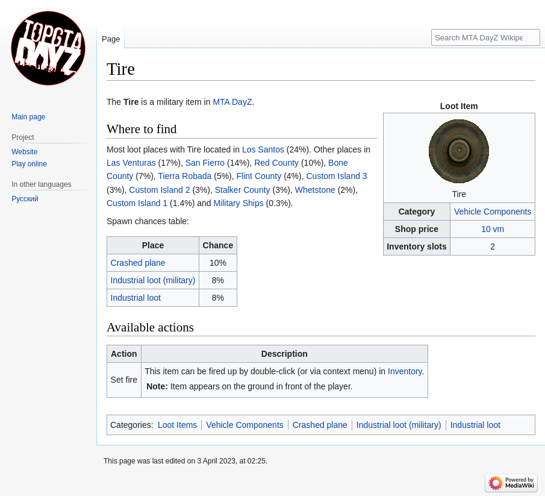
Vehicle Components (492, 211)
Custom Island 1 (137, 203)
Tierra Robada (184, 176)
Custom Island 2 (159, 190)
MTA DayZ (232, 102)
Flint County (259, 176)
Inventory (405, 371)
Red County (276, 163)
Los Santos (263, 149)
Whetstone (315, 190)
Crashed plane (138, 263)
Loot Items (177, 425)
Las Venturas (131, 163)
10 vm (492, 229)
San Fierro (205, 163)
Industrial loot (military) (153, 280)
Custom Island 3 (337, 176)
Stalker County (242, 190)
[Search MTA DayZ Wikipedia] (485, 37)
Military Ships (238, 203)
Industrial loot (136, 298)
